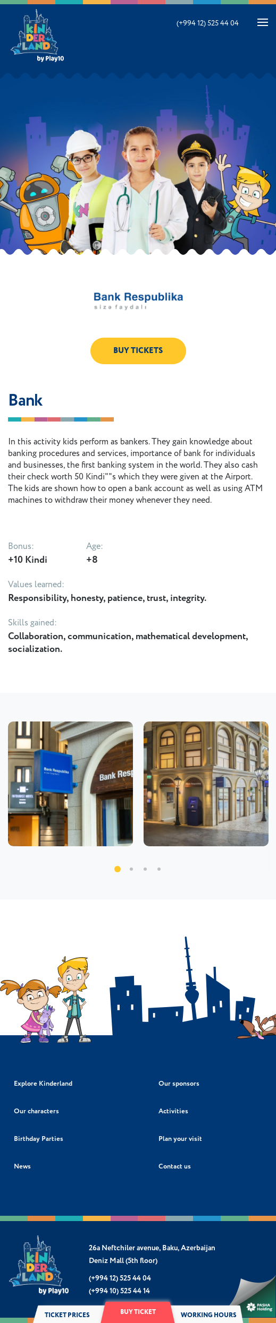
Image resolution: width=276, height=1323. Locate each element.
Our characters (36, 1111)
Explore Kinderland (43, 1083)
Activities (173, 1111)
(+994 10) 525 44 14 (119, 1291)
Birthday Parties (38, 1139)
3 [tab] (145, 869)
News (22, 1166)
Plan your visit (180, 1139)
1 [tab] (117, 869)
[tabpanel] (70, 783)
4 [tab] (159, 869)
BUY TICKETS (138, 351)
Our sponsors (178, 1083)
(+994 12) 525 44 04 (208, 23)
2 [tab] (131, 869)
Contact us (174, 1166)
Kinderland (38, 35)
